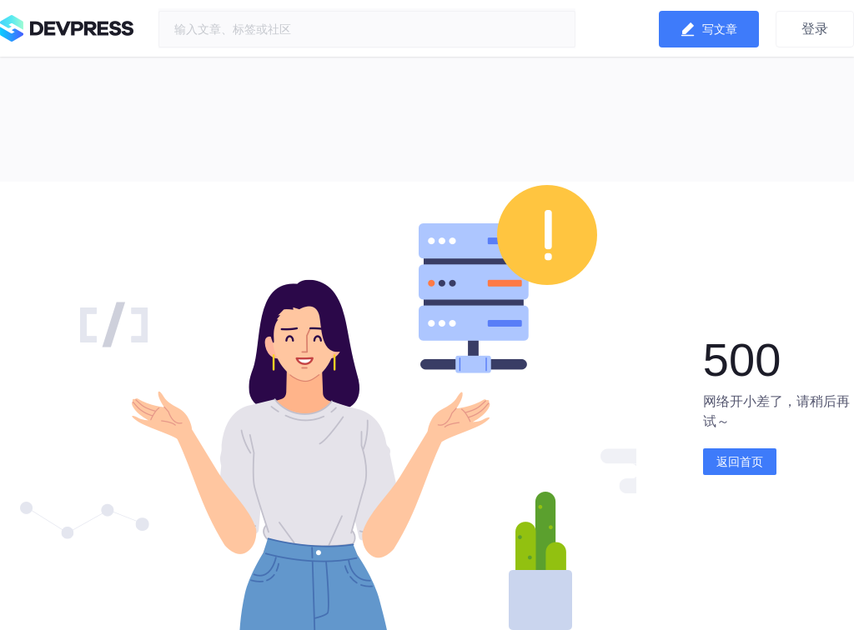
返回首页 (739, 461)
